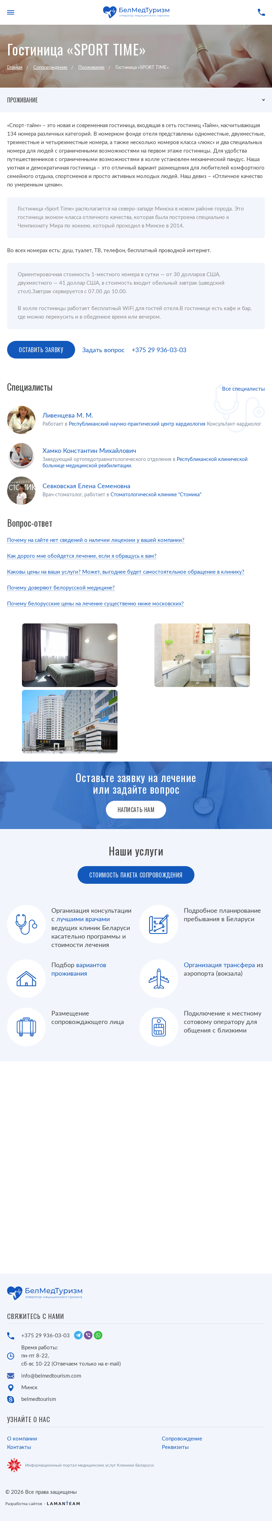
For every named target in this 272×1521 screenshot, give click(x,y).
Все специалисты (243, 389)
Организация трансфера (219, 965)
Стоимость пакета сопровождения (136, 875)
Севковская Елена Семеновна (86, 486)
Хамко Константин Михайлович (89, 451)
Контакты (19, 1447)
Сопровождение (182, 1439)
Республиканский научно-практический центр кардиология (137, 424)
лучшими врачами (83, 919)
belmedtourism (38, 1399)
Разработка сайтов (23, 1504)
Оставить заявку (41, 349)
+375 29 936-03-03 (159, 350)
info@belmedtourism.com (51, 1376)
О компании (22, 1439)
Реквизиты (175, 1447)
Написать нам (136, 809)
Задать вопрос (103, 350)
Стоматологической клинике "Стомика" (156, 494)
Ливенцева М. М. (67, 416)
